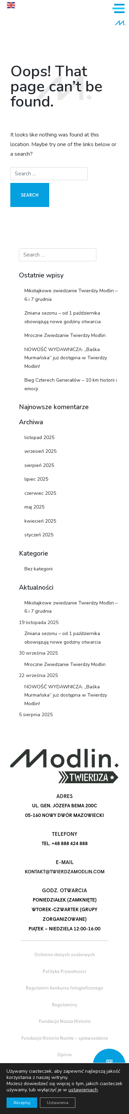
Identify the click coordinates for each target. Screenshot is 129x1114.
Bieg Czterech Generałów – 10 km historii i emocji (70, 384)
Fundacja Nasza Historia (64, 1021)
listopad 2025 (39, 437)
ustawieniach (83, 1090)
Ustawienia (57, 1102)
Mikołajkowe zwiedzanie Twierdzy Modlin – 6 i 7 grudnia (71, 295)
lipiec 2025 (36, 479)
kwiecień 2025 (40, 521)
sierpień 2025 (39, 465)
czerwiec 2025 (40, 493)
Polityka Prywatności (64, 971)
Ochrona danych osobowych (64, 954)
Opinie (64, 1054)
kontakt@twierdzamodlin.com (65, 871)
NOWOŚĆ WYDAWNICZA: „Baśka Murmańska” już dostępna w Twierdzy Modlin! (65, 358)
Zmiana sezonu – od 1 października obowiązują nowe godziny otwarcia (62, 317)
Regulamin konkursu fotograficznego (64, 988)
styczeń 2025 (38, 535)
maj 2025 (34, 507)
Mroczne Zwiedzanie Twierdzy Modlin (65, 335)
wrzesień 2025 (40, 451)
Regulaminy (64, 1004)
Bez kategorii (38, 569)
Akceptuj (21, 1102)
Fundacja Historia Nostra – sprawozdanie (64, 1038)
